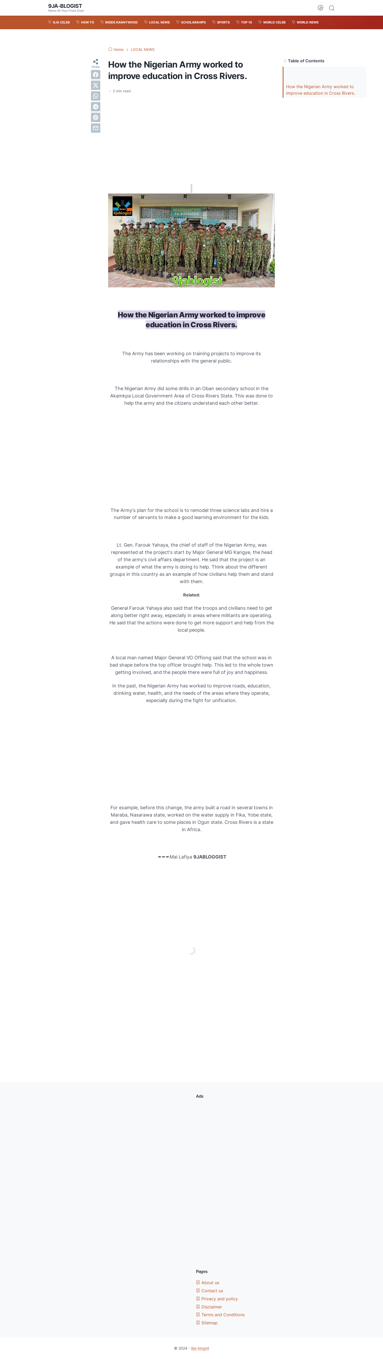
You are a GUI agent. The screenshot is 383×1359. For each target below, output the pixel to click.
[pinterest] (95, 117)
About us (207, 1282)
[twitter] (95, 85)
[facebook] (95, 74)
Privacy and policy (217, 1298)
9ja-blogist (65, 6)
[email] (95, 128)
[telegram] (95, 106)
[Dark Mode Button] (320, 8)
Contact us (209, 1290)
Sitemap (207, 1322)
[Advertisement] (191, 136)
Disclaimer (209, 1306)
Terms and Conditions (220, 1314)
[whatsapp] (95, 96)
